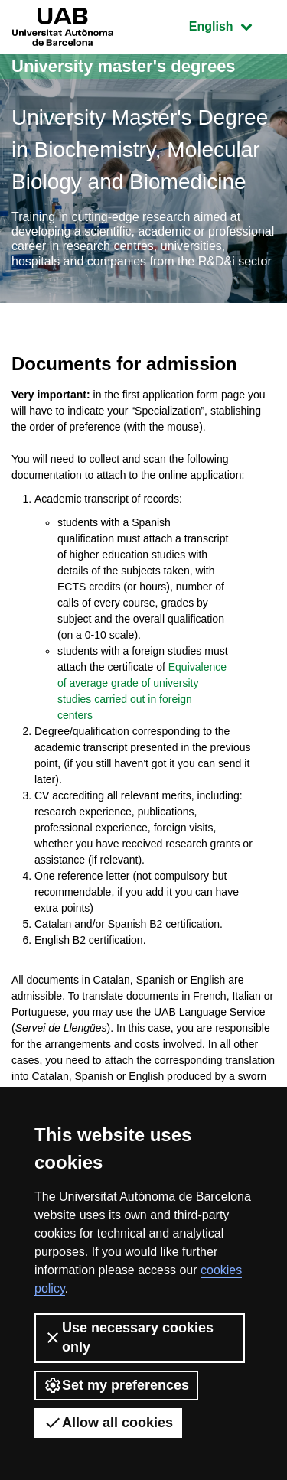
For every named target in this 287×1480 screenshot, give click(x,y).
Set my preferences (116, 1385)
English (232, 25)
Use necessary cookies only (129, 1337)
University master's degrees (123, 66)
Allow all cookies (108, 1422)
